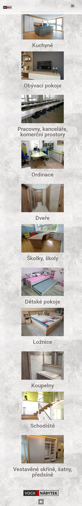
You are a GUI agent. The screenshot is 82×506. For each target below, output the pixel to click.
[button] (72, 5)
